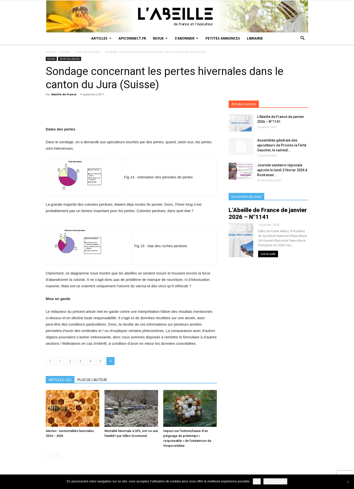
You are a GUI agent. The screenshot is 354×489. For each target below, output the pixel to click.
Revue (160, 38)
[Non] (347, 481)
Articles (101, 38)
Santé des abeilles (87, 52)
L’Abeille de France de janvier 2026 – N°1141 (268, 213)
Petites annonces (223, 38)
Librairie (255, 38)
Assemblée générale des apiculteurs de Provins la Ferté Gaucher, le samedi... (281, 145)
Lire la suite (268, 254)
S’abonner (186, 38)
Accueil (51, 52)
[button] (302, 38)
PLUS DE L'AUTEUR (92, 380)
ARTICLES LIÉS (60, 380)
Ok (257, 481)
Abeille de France (63, 94)
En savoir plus (275, 481)
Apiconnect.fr (132, 38)
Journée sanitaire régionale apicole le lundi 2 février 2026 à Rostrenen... (282, 170)
